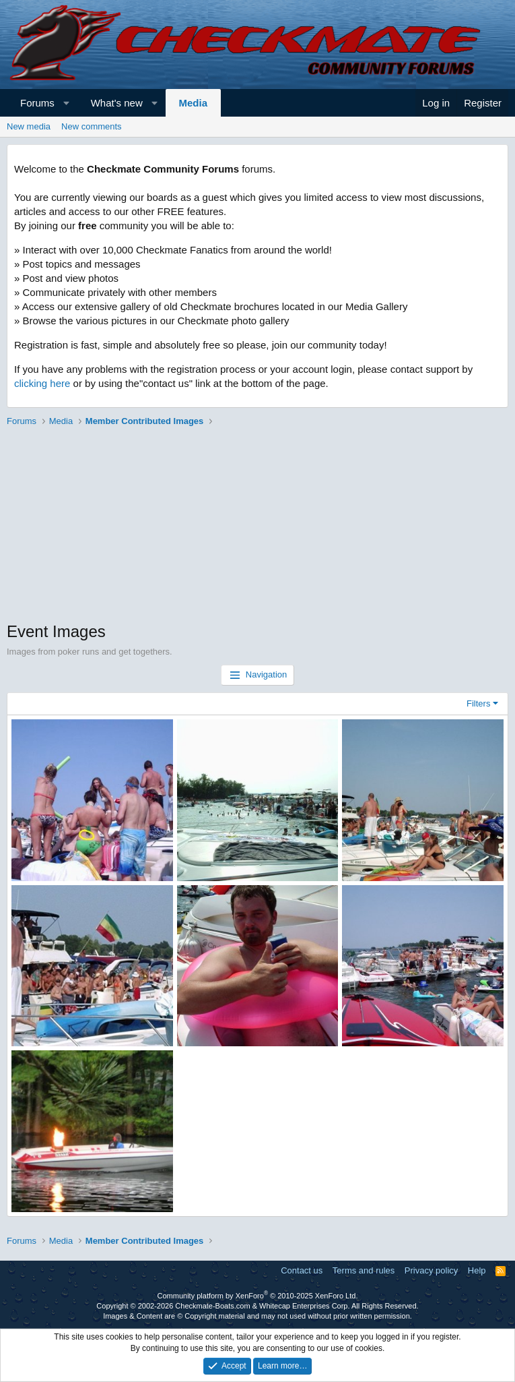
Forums (37, 103)
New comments (91, 126)
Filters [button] (478, 703)
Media (193, 103)
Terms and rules (363, 1270)
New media (28, 126)
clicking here (42, 383)
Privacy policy (431, 1270)
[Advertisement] (257, 525)
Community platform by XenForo (258, 1296)
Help (477, 1270)
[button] (66, 103)
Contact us (301, 1270)
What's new (117, 103)
